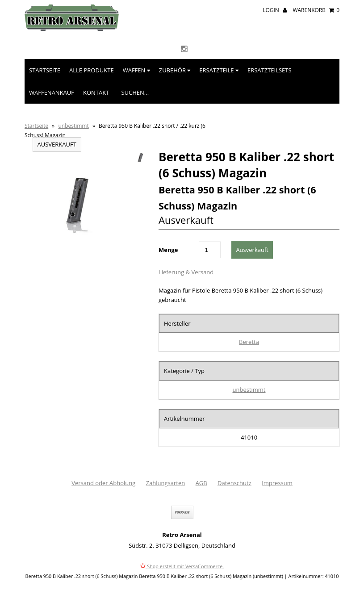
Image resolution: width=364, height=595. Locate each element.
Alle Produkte (91, 70)
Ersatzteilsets (269, 70)
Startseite (44, 70)
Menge (168, 250)
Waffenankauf (51, 92)
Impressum (277, 483)
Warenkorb (316, 10)
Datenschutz (234, 483)
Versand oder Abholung (103, 483)
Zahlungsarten (165, 483)
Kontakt (96, 92)
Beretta (249, 342)
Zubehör (175, 70)
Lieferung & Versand (186, 272)
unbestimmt (73, 126)
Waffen (136, 70)
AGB (201, 483)
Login (275, 10)
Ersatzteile (218, 70)
